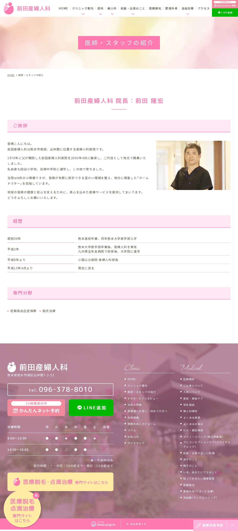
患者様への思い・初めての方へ (150, 410)
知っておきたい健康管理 (201, 479)
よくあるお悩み (194, 423)
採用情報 (134, 417)
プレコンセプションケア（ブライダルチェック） (205, 445)
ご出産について (194, 385)
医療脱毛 (155, 8)
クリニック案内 (139, 385)
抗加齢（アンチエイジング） (203, 499)
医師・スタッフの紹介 (144, 391)
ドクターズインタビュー (145, 398)
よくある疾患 (193, 417)
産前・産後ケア (194, 398)
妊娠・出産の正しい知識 (201, 454)
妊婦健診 (189, 378)
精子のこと (191, 467)
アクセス (204, 8)
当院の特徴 (136, 404)
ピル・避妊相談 (194, 430)
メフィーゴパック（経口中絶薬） (206, 436)
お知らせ (134, 436)
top (232, 525)
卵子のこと (191, 460)
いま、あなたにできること (202, 473)
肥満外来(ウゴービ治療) (201, 492)
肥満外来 (171, 8)
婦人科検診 (191, 410)
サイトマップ (137, 442)
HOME (63, 8)
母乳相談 (189, 404)
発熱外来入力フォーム (144, 423)
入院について (193, 391)
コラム (132, 430)
